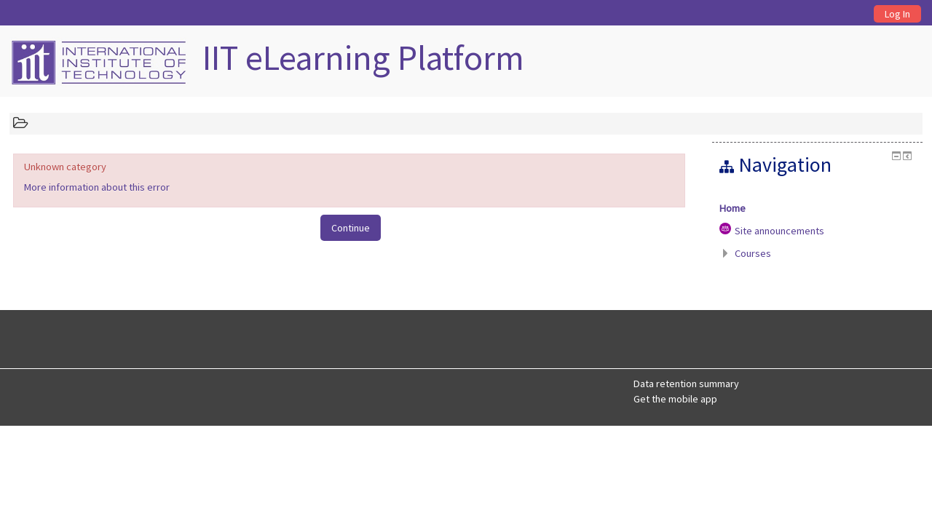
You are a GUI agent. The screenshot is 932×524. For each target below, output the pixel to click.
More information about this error (97, 187)
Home (732, 208)
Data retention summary (686, 383)
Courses (753, 253)
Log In (897, 13)
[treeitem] (817, 208)
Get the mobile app (675, 398)
